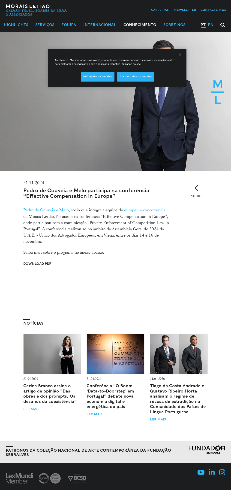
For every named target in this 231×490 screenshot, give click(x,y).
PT (203, 25)
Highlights (16, 25)
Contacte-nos (213, 10)
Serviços (44, 25)
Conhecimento (139, 25)
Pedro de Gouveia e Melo (46, 209)
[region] (117, 68)
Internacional (99, 25)
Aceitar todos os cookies (136, 76)
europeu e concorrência (144, 209)
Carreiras (160, 10)
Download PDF (37, 263)
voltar (196, 195)
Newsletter (185, 10)
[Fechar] (180, 54)
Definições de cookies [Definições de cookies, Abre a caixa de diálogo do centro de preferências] (97, 76)
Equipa (68, 25)
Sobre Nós (174, 25)
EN (210, 25)
